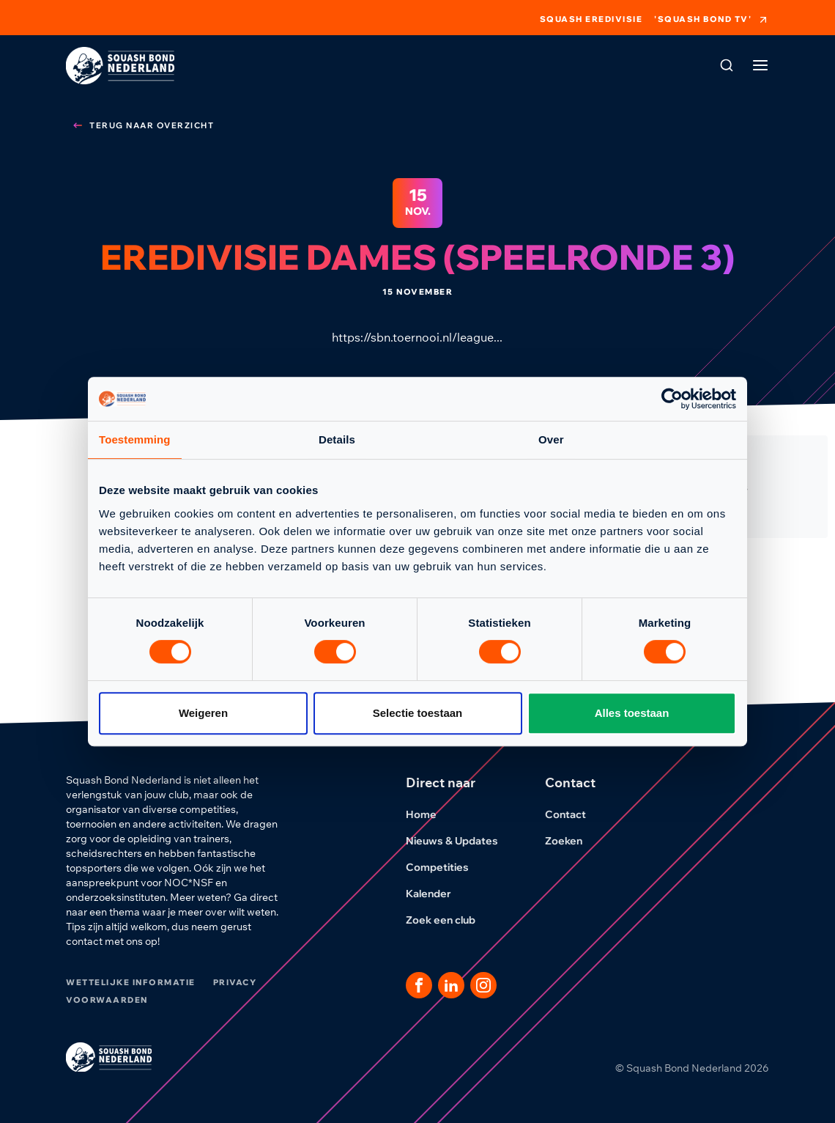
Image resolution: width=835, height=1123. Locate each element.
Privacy (235, 982)
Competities (446, 867)
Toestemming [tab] (135, 439)
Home (430, 814)
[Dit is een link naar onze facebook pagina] (419, 985)
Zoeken (572, 840)
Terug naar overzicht (143, 125)
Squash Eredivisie (591, 19)
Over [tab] (551, 439)
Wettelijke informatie (131, 982)
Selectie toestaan (418, 713)
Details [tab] (337, 439)
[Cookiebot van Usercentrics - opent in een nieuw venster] (672, 399)
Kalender (437, 893)
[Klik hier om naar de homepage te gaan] (120, 65)
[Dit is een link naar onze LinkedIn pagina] (451, 985)
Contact (574, 814)
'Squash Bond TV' (711, 20)
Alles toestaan (632, 713)
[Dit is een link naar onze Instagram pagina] (483, 985)
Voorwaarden (107, 1000)
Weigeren (203, 713)
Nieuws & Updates (461, 840)
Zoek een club (449, 920)
